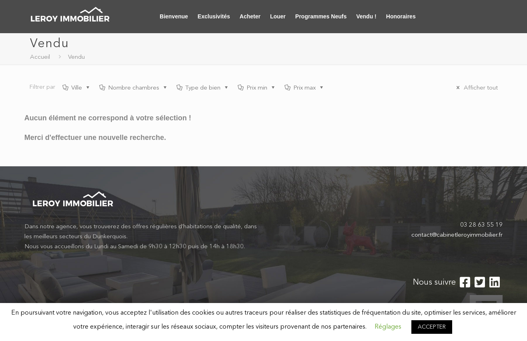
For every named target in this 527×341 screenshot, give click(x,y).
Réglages (388, 327)
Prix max (304, 88)
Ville (76, 88)
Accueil (40, 57)
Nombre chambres (133, 88)
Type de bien (202, 88)
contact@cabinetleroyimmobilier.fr (457, 235)
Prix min (256, 88)
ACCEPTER (432, 327)
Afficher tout (476, 88)
